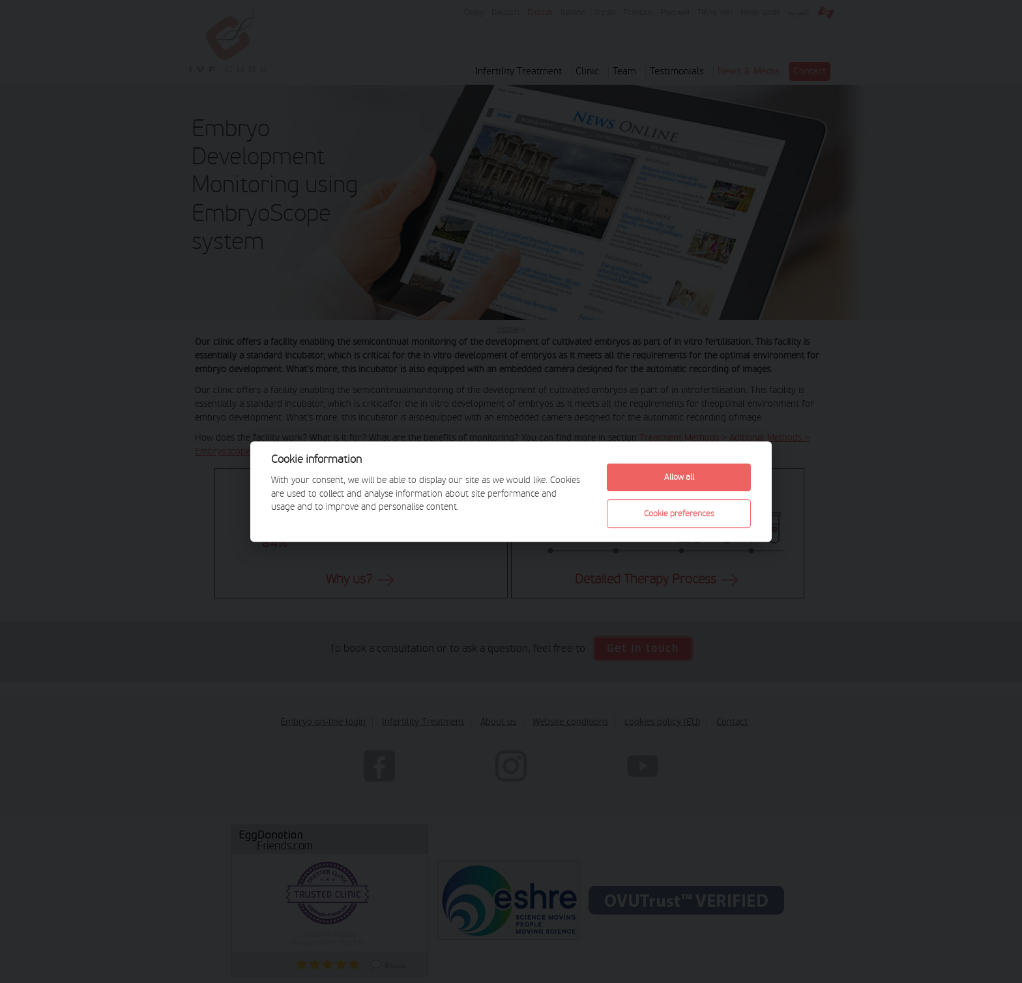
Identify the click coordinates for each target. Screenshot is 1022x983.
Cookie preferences (679, 513)
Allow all (679, 477)
